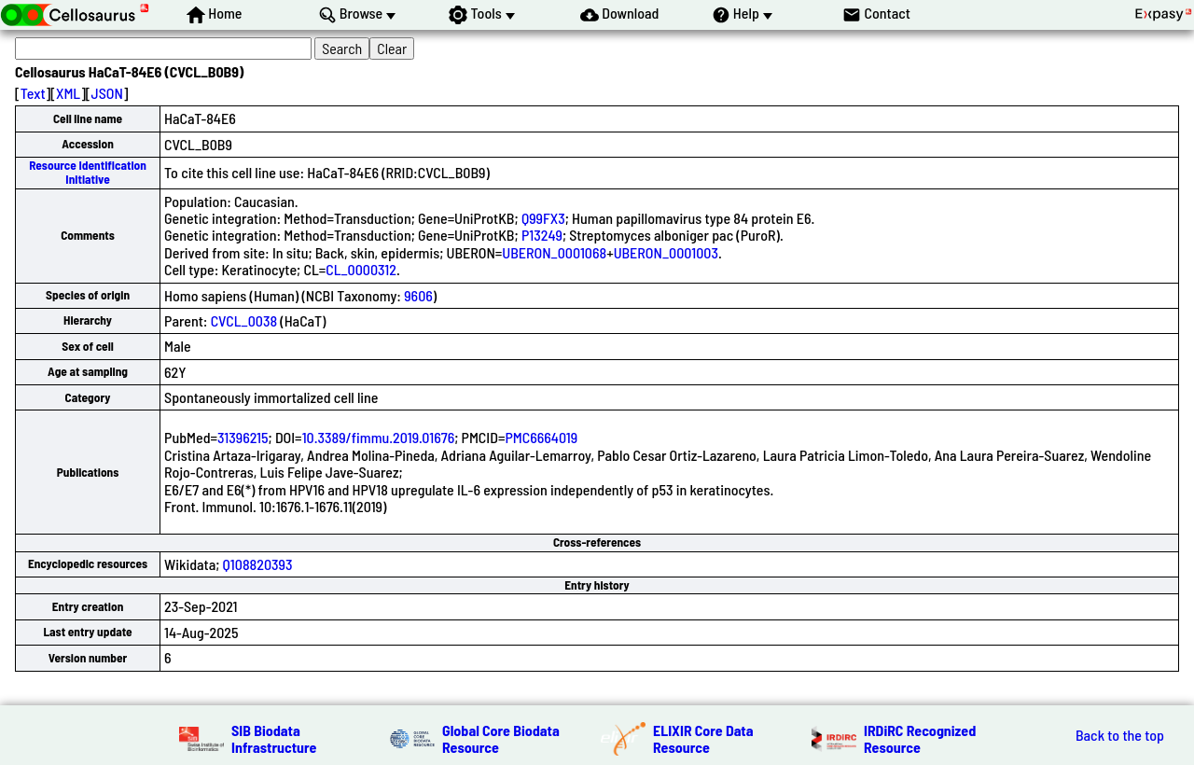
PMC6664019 (541, 437)
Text (33, 93)
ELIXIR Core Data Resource (703, 738)
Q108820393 (258, 564)
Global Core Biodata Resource (501, 738)
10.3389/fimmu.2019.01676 (378, 437)
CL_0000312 (361, 269)
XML (68, 93)
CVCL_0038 (244, 320)
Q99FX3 (543, 218)
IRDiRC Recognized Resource (920, 738)
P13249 (541, 234)
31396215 (243, 437)
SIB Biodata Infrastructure (273, 738)
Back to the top (1120, 735)
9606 (418, 295)
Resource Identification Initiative (87, 172)
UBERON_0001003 (666, 252)
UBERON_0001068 (554, 252)
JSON (107, 93)
